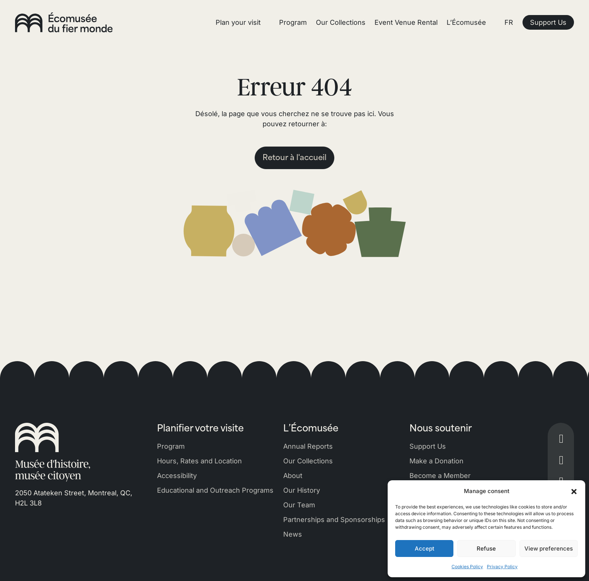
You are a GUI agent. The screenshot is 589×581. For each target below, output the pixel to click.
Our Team (299, 505)
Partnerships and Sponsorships (334, 520)
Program (171, 446)
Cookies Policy (467, 566)
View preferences (548, 548)
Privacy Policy (502, 566)
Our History (301, 490)
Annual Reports (308, 446)
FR (508, 22)
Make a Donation (436, 461)
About (292, 476)
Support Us (427, 446)
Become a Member (440, 476)
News (292, 534)
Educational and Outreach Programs (215, 490)
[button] (574, 491)
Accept (424, 548)
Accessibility (177, 476)
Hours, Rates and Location (199, 461)
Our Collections (308, 461)
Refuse (486, 548)
